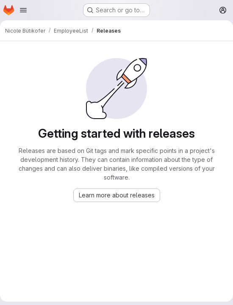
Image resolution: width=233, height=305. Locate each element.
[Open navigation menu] (23, 10)
